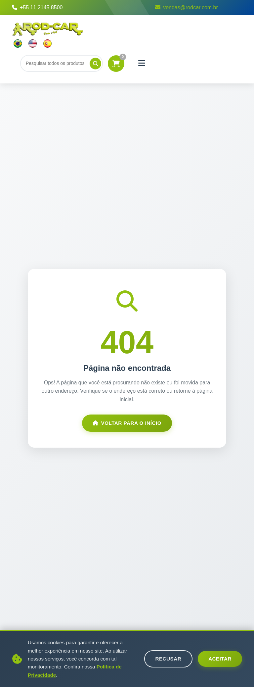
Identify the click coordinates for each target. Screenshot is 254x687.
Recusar (168, 659)
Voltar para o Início (127, 423)
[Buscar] (61, 63)
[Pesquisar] (95, 63)
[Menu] (141, 63)
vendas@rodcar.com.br (186, 7)
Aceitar (220, 659)
